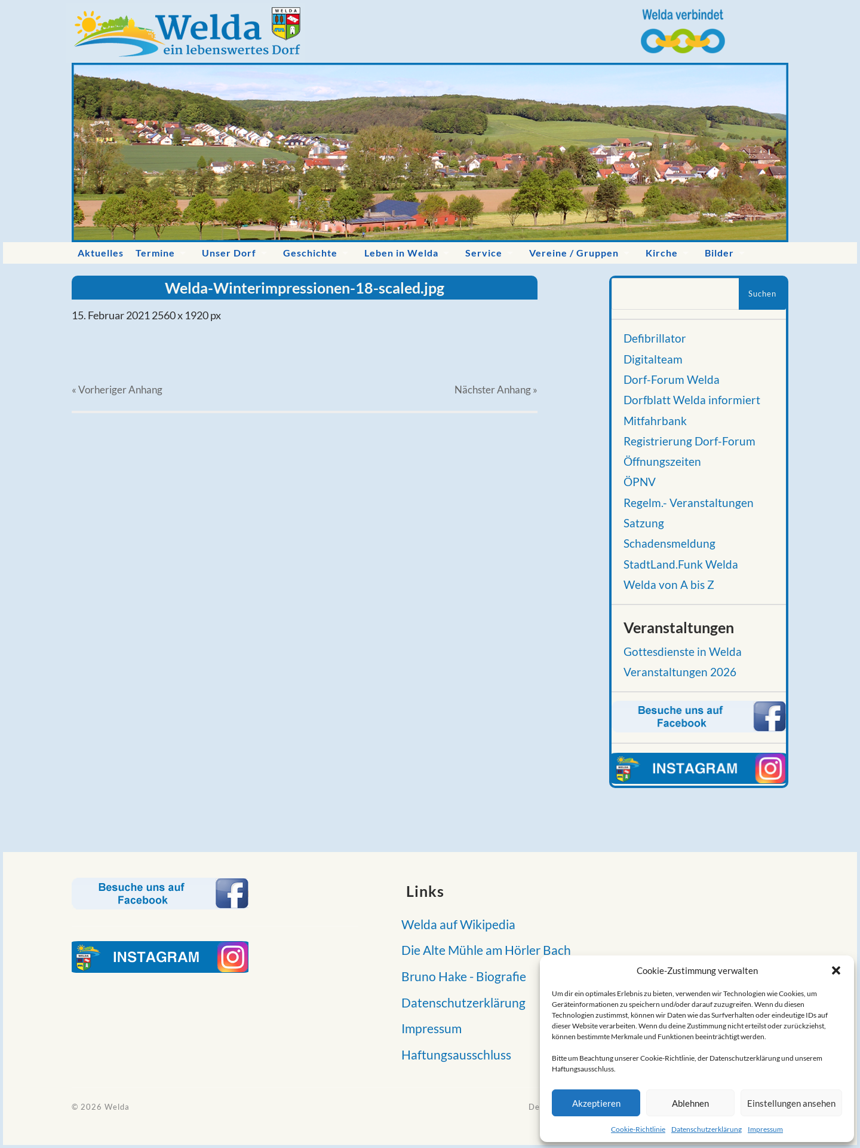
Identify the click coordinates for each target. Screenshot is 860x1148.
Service (483, 252)
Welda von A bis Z (669, 584)
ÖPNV (640, 481)
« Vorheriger (117, 389)
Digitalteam (653, 359)
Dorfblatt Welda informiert (692, 400)
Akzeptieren (596, 1103)
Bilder (719, 252)
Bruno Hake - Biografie (460, 976)
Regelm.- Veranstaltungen (689, 502)
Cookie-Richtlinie (638, 1129)
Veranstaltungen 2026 (680, 672)
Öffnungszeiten (662, 461)
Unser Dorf (229, 252)
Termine (155, 252)
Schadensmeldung (669, 543)
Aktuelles (101, 252)
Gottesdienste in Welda (683, 651)
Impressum (765, 1129)
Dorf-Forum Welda (672, 379)
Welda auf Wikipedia (454, 924)
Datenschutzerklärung (706, 1129)
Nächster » (496, 389)
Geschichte (310, 252)
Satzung (644, 523)
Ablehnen (690, 1103)
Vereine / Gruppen (574, 252)
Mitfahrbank (655, 421)
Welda (117, 1107)
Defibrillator (655, 338)
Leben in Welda (401, 252)
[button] (836, 970)
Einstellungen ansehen (791, 1103)
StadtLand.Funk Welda (681, 564)
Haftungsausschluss (452, 1054)
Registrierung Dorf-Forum (689, 441)
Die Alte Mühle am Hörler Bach (482, 949)
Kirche (662, 252)
